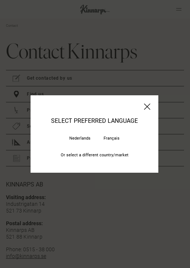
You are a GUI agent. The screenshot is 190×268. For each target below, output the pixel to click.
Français (112, 138)
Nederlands (80, 138)
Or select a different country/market (95, 155)
